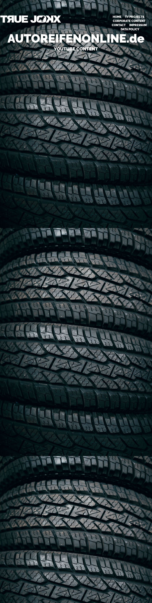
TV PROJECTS (134, 17)
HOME (117, 17)
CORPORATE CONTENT (129, 21)
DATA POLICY (130, 29)
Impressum (138, 25)
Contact (119, 25)
